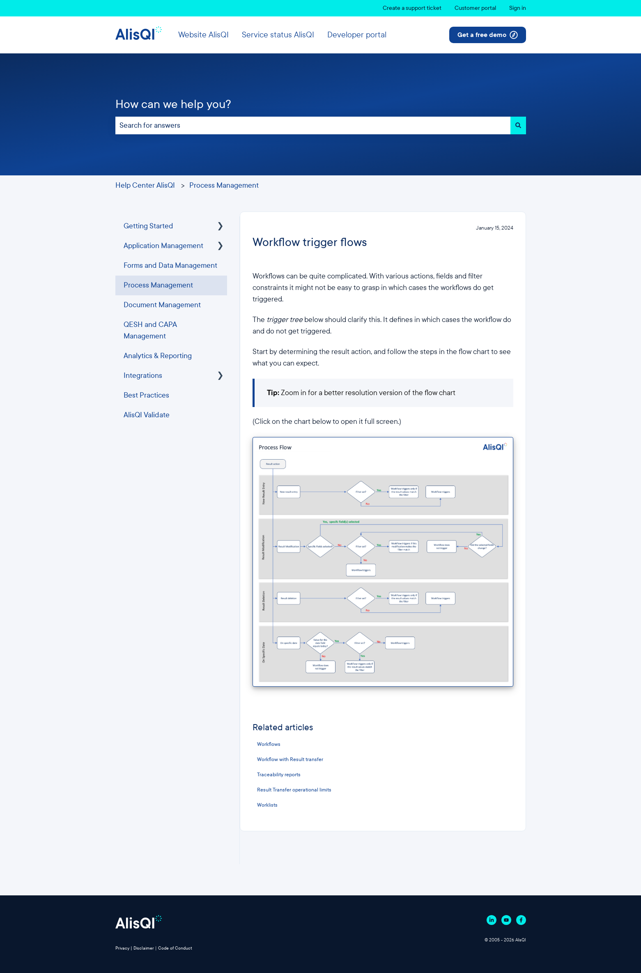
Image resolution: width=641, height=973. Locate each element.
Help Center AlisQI (145, 185)
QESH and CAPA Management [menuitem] (150, 330)
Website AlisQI (203, 34)
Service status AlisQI (278, 34)
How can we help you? (173, 104)
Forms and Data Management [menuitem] (170, 265)
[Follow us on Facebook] (521, 920)
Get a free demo (487, 34)
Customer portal (475, 8)
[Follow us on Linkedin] (491, 920)
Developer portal (356, 34)
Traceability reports (279, 774)
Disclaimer (143, 948)
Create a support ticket (412, 8)
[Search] (518, 125)
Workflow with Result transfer (290, 759)
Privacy (122, 948)
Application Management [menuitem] (163, 246)
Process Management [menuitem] (158, 285)
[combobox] (312, 125)
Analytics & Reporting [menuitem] (158, 356)
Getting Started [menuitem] (148, 226)
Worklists (267, 805)
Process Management (224, 185)
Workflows (268, 744)
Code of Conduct (175, 948)
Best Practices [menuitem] (146, 395)
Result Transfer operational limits (294, 790)
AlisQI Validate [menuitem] (147, 415)
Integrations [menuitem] (143, 375)
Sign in (517, 8)
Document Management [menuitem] (162, 305)
